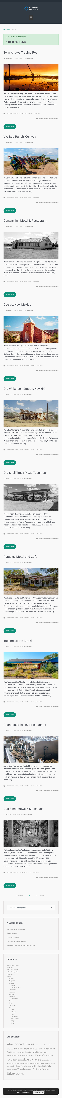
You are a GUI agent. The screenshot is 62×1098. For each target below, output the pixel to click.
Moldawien (12, 992)
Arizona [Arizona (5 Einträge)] (37, 1045)
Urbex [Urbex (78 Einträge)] (11, 1073)
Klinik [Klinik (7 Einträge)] (51, 1055)
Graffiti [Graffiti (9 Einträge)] (9, 1052)
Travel (35, 113)
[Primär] (31, 17)
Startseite (6, 30)
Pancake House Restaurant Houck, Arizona (21, 945)
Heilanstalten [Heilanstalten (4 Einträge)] (20, 1052)
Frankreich (12, 990)
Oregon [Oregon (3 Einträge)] (53, 1063)
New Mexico (31, 365)
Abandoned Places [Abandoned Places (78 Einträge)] (20, 1044)
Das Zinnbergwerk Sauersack (23, 809)
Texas (29, 198)
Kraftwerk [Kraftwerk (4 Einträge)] (10, 1060)
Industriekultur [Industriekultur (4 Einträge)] (24, 1055)
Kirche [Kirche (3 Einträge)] (47, 1055)
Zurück (20, 896)
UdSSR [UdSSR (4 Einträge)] (47, 1069)
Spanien (11, 1003)
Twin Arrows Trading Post (21, 52)
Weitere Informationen (23, 1092)
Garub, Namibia (12, 933)
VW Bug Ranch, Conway (20, 136)
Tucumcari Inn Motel (18, 641)
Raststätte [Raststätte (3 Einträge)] (10, 1066)
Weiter (42, 896)
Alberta (13, 985)
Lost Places (28, 113)
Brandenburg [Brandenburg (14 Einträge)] (26, 1048)
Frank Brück (29, 58)
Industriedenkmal (12, 970)
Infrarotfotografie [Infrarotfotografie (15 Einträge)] (37, 1055)
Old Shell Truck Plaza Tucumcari (26, 473)
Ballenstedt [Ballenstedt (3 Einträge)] (10, 1049)
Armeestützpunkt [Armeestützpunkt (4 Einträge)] (45, 1045)
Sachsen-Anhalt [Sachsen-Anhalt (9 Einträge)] (19, 1066)
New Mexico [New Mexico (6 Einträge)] (30, 1063)
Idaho (12, 1014)
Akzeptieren (39, 1092)
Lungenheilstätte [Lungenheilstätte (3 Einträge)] (46, 1060)
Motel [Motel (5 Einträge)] (24, 1063)
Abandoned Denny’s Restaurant (25, 725)
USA (38, 113)
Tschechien (35, 872)
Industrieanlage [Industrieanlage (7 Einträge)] (43, 1052)
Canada (11, 983)
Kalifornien (14, 1016)
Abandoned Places (12, 113)
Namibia (11, 994)
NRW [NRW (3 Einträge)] (48, 1063)
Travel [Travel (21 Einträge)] (20, 1069)
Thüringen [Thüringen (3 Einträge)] (14, 1069)
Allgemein (10, 967)
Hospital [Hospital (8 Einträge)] (28, 1052)
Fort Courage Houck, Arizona (16, 941)
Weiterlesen (10, 127)
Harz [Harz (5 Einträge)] (14, 1052)
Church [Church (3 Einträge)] (38, 1049)
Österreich (12, 1001)
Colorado (13, 1012)
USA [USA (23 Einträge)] (18, 1073)
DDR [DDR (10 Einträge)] (42, 1049)
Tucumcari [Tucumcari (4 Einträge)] (27, 1069)
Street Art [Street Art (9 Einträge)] (38, 1066)
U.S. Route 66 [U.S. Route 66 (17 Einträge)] (37, 1069)
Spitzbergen (14, 998)
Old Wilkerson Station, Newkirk (25, 389)
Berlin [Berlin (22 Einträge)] (17, 1048)
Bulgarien (12, 981)
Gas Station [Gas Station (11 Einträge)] (49, 1049)
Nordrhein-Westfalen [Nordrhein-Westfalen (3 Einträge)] (41, 1063)
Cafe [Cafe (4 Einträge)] (34, 1049)
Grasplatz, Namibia (13, 937)
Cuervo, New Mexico (17, 304)
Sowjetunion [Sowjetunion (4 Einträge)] (30, 1066)
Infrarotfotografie (12, 972)
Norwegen (12, 996)
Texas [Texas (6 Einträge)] (9, 1069)
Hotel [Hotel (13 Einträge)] (34, 1052)
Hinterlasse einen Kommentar (48, 118)
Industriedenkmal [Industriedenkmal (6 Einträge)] (13, 1055)
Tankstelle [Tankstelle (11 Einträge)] (46, 1066)
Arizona (21, 113)
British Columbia (16, 987)
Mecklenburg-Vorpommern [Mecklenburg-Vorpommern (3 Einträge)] (14, 1063)
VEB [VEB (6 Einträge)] (22, 1074)
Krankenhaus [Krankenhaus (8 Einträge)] (18, 1060)
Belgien (11, 978)
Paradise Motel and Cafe (20, 557)
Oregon (13, 1021)
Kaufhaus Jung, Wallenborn (16, 929)
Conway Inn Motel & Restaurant (25, 220)
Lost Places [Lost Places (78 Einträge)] (32, 1059)
